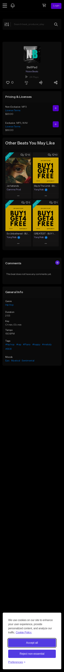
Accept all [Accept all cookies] (32, 642)
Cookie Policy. (24, 632)
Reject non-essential (32, 653)
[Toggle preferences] (16, 662)
